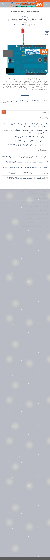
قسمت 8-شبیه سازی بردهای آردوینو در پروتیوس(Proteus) (28, 144)
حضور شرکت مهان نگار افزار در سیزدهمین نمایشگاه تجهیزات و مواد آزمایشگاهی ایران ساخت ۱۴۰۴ (26, 131)
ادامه (25, 94)
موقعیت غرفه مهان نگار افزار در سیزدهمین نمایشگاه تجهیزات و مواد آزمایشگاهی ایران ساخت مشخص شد (26, 125)
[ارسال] (4, 112)
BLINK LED (21, 101)
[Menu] (46, 4)
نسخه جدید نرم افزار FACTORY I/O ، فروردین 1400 (31, 137)
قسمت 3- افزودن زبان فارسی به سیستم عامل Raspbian (21, 156)
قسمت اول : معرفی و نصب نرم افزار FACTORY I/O (24, 178)
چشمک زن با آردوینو (11, 101)
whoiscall (43, 167)
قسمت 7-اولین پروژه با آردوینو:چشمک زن (25, 19)
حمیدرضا (16, 25)
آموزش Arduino (25, 17)
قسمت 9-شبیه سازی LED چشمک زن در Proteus (31, 141)
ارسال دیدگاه (5, 102)
